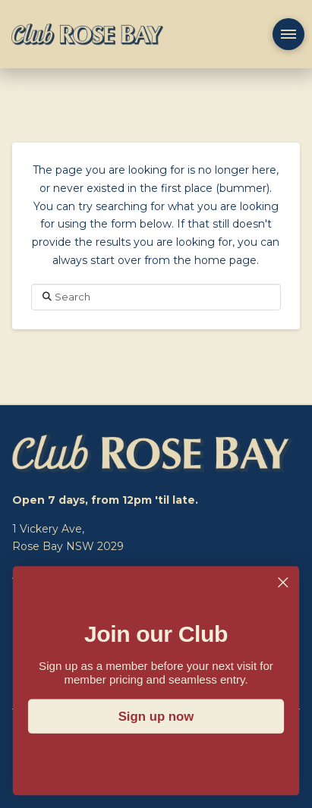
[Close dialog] (283, 582)
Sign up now (156, 716)
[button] (288, 34)
